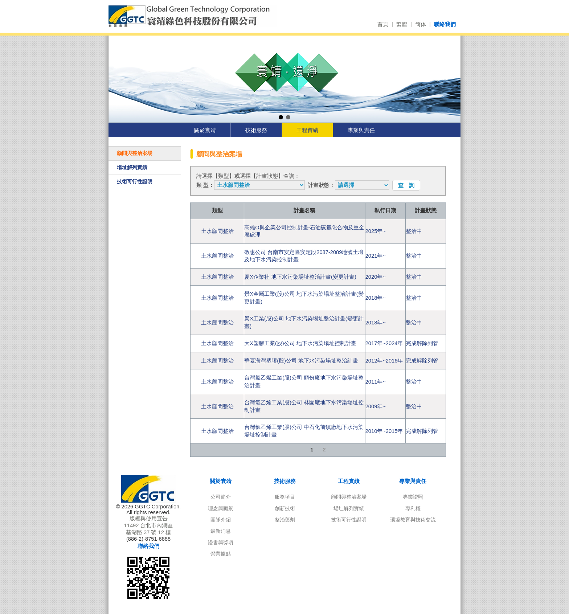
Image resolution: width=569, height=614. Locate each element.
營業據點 (220, 554)
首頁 (382, 24)
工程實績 (307, 130)
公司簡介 (220, 497)
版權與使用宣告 (149, 518)
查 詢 (406, 185)
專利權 (413, 508)
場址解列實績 (132, 167)
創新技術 (285, 508)
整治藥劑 (285, 520)
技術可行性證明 (134, 181)
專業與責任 (361, 130)
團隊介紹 (220, 520)
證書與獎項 (220, 542)
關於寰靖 (205, 130)
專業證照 (413, 497)
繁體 (401, 24)
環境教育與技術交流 (413, 520)
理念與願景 (220, 508)
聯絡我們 (445, 24)
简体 (420, 24)
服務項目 (285, 497)
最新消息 (220, 531)
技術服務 (256, 130)
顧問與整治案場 (134, 153)
